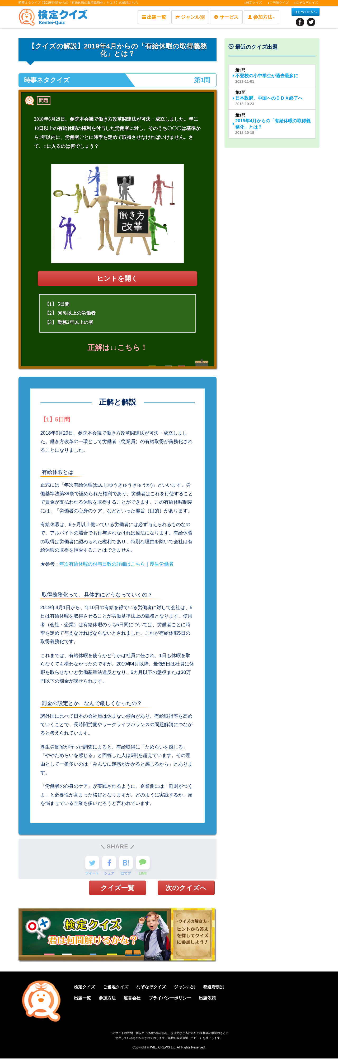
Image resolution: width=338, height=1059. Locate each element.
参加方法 (109, 998)
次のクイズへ (186, 888)
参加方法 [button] (261, 17)
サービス (226, 17)
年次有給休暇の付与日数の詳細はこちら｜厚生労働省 (116, 564)
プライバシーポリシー (176, 998)
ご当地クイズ (278, 2)
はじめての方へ (305, 12)
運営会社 (136, 998)
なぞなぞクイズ (306, 2)
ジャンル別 (190, 17)
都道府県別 (221, 987)
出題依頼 (214, 998)
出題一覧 (154, 17)
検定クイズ (253, 2)
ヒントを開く (117, 278)
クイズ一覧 (117, 888)
